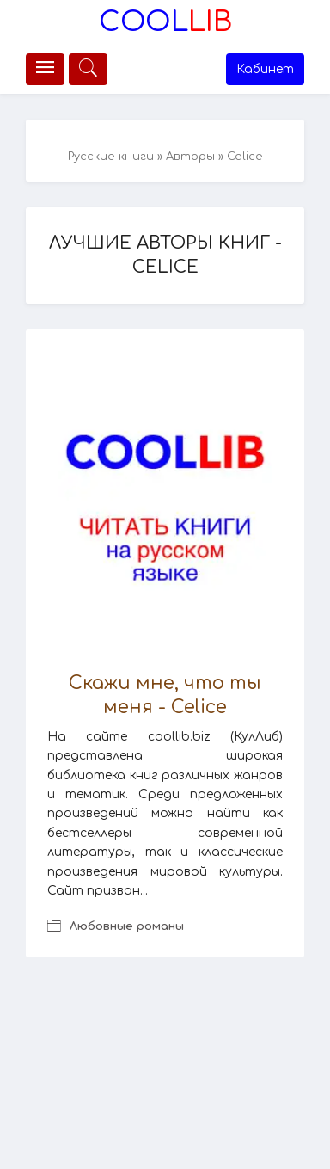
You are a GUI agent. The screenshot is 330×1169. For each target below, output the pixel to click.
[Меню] (45, 69)
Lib (165, 22)
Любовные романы (127, 926)
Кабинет (265, 69)
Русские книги (111, 157)
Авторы (190, 157)
